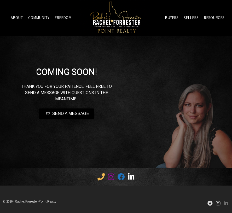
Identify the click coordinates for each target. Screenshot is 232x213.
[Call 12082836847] (101, 178)
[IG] (111, 178)
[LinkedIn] (131, 178)
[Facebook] (121, 178)
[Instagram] (218, 203)
